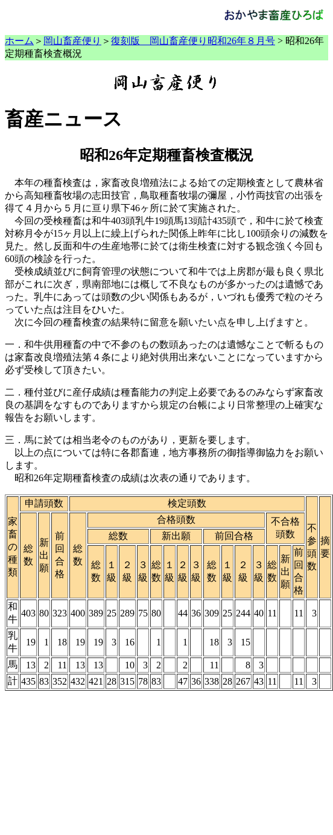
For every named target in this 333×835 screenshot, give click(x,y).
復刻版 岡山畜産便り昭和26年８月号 (193, 41)
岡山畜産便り (72, 41)
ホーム (19, 41)
